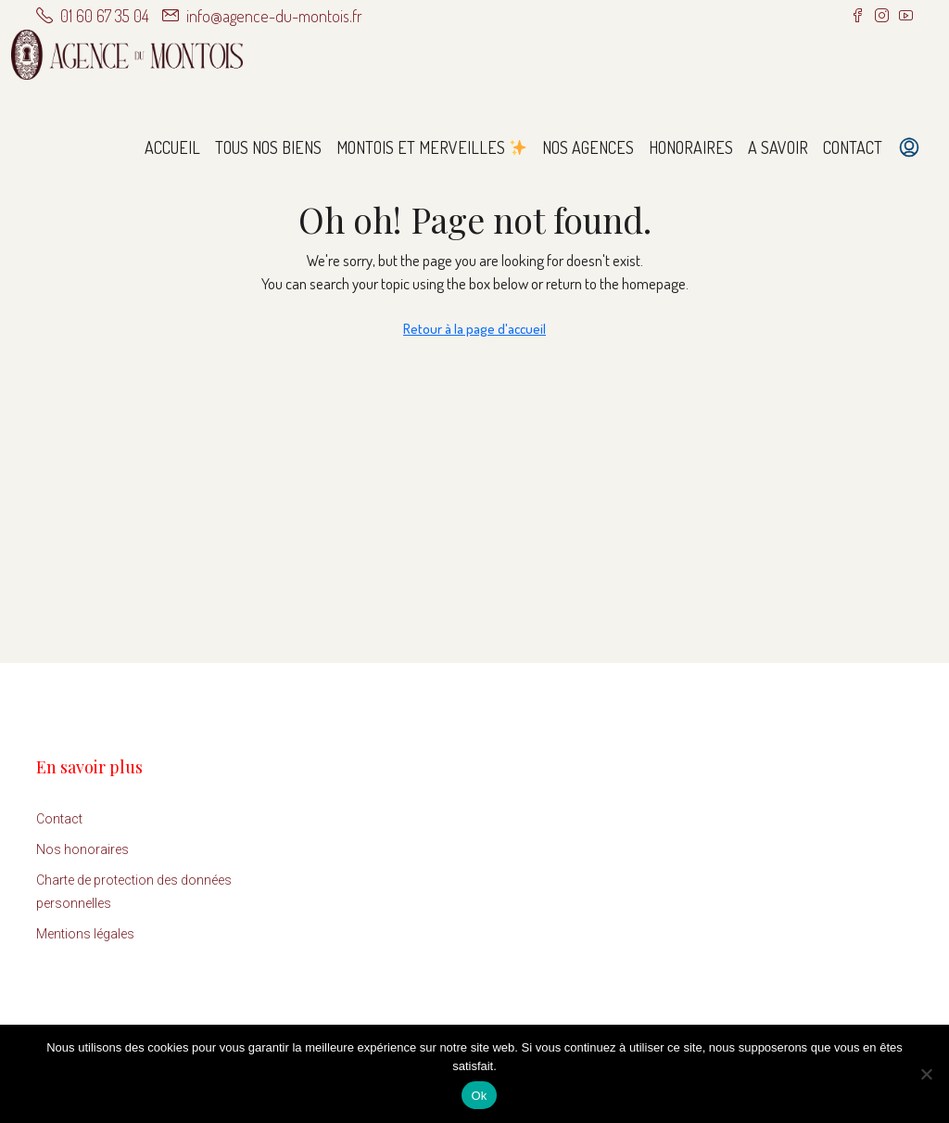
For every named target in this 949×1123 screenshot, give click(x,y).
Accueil (172, 147)
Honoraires (691, 147)
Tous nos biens (268, 147)
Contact (852, 147)
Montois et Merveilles (431, 147)
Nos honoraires (82, 849)
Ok (479, 1096)
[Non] (926, 1074)
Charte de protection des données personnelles (134, 892)
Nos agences (588, 147)
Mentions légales (85, 933)
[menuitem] (909, 147)
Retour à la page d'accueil (474, 329)
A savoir (778, 147)
